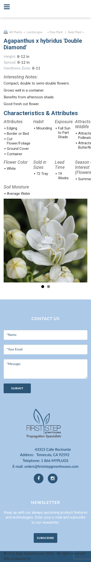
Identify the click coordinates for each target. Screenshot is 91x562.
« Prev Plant (55, 32)
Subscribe (45, 538)
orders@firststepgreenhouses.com (51, 466)
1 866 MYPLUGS (54, 460)
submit (17, 388)
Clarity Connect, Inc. (47, 558)
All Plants (15, 32)
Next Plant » (76, 32)
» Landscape (32, 32)
